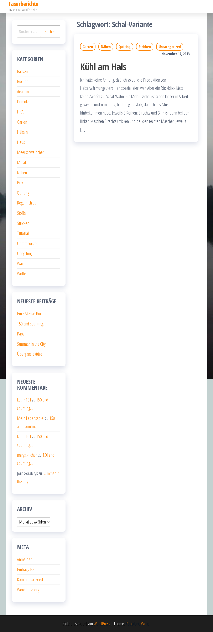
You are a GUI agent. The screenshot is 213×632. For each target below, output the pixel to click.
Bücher (22, 81)
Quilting (125, 46)
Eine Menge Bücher (32, 313)
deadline (24, 91)
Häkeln (22, 132)
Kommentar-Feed (30, 579)
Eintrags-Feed (27, 569)
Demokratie (26, 101)
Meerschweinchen (31, 152)
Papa (21, 333)
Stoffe (21, 213)
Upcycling (24, 253)
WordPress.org (28, 589)
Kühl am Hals (103, 66)
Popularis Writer (138, 623)
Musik (22, 162)
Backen (22, 71)
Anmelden (24, 559)
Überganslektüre (29, 354)
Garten (88, 46)
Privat (21, 182)
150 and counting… (31, 323)
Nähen (106, 46)
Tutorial (23, 233)
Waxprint (24, 263)
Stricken (145, 46)
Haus (21, 142)
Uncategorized (170, 46)
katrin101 (24, 399)
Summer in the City (31, 344)
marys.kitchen (27, 455)
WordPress (102, 623)
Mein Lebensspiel (30, 418)
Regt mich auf (27, 202)
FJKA (20, 111)
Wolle (21, 273)
